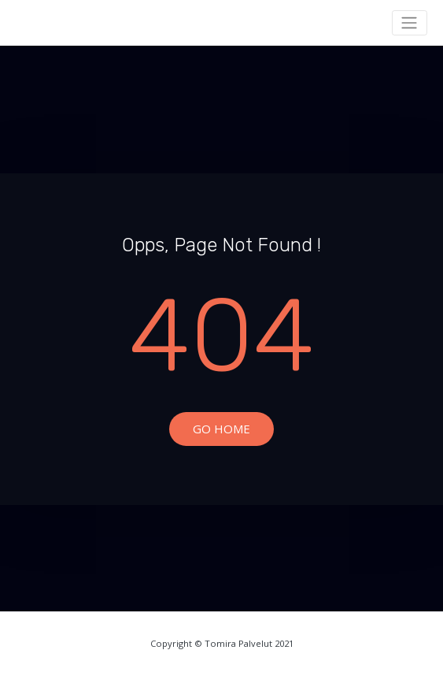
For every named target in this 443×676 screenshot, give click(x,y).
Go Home (221, 428)
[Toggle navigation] (409, 22)
